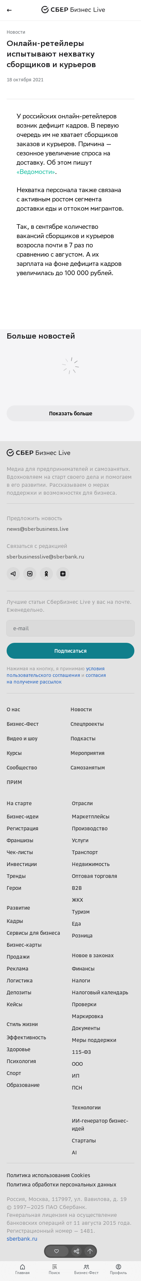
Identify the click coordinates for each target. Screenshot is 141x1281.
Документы (86, 1028)
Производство (90, 828)
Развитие (18, 907)
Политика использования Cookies (48, 1175)
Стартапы (84, 1140)
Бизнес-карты (24, 944)
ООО (77, 1063)
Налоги (81, 980)
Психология (21, 1061)
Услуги (80, 840)
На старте (19, 803)
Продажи (18, 956)
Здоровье (18, 1049)
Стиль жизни (22, 1024)
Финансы (83, 968)
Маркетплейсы (91, 816)
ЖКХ (77, 899)
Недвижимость (91, 864)
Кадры (15, 921)
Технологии (86, 1107)
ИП (75, 1075)
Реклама (17, 968)
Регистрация (22, 828)
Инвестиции (22, 864)
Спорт (14, 1073)
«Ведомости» (36, 172)
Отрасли (82, 803)
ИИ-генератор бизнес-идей (100, 1124)
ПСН (77, 1087)
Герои (14, 888)
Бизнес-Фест (23, 724)
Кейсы (15, 1004)
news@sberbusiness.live (38, 528)
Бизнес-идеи (22, 816)
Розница (82, 935)
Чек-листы (20, 852)
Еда (76, 923)
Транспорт (85, 852)
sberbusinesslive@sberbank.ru (45, 556)
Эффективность (26, 1037)
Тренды (16, 876)
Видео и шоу (22, 738)
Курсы (14, 753)
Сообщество (22, 767)
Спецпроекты (87, 724)
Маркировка (87, 1016)
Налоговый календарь (100, 992)
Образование (23, 1085)
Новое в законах (93, 955)
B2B (77, 888)
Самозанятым (87, 767)
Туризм (81, 911)
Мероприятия (87, 753)
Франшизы (20, 840)
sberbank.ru (22, 1238)
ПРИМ (14, 782)
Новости (16, 32)
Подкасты (83, 738)
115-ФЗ (81, 1052)
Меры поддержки (94, 1040)
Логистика (20, 980)
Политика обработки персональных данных (62, 1184)
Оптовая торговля (94, 876)
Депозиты (19, 992)
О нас (13, 709)
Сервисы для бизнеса (33, 933)
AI (74, 1152)
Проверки (84, 1004)
